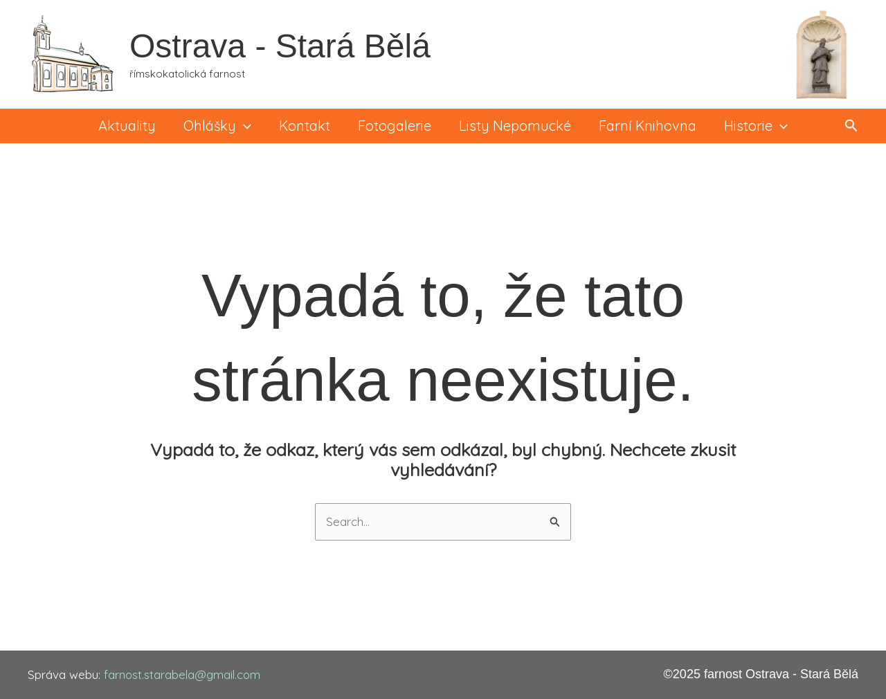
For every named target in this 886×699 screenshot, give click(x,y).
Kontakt (304, 125)
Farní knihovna (647, 125)
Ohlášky (217, 126)
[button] (851, 126)
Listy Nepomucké (515, 125)
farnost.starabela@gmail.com (183, 674)
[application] (243, 126)
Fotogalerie (394, 125)
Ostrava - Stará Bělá (280, 46)
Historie (756, 126)
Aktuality (127, 125)
